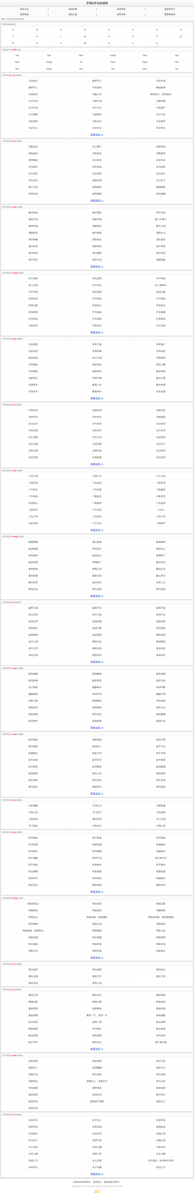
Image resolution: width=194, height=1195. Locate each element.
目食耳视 (97, 1127)
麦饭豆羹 (97, 180)
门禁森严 (161, 523)
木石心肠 (33, 1154)
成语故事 (72, 9)
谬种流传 (33, 983)
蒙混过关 (161, 569)
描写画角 (33, 746)
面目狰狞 (33, 721)
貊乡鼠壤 (161, 1028)
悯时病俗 (97, 885)
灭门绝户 (97, 812)
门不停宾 (97, 510)
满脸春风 (33, 233)
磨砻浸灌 (33, 1008)
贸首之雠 (161, 364)
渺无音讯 (97, 780)
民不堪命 (33, 864)
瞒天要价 (97, 212)
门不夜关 (33, 489)
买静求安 (161, 146)
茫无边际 (97, 312)
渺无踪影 (161, 787)
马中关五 (97, 107)
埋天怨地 (97, 167)
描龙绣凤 (33, 773)
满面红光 (161, 233)
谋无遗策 (97, 1074)
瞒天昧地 (33, 212)
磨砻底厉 (161, 1002)
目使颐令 (33, 1133)
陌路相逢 (97, 1035)
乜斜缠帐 (33, 805)
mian (113, 62)
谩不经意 (33, 259)
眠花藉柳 (33, 674)
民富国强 (97, 871)
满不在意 (161, 212)
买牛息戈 (33, 180)
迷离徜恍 (33, 635)
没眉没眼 (97, 444)
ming (49, 69)
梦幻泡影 (161, 589)
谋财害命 (33, 1081)
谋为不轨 (161, 1081)
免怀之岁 (161, 707)
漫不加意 (161, 246)
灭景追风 (33, 819)
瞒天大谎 (161, 226)
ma (17, 55)
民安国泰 (161, 838)
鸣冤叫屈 (161, 944)
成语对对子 (169, 9)
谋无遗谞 (161, 1074)
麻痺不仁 (33, 87)
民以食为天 (161, 858)
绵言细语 (161, 700)
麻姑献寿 (161, 87)
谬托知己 (161, 969)
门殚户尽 (97, 476)
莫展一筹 (97, 1022)
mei (177, 55)
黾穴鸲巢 (97, 838)
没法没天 (33, 423)
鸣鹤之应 (33, 951)
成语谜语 (24, 14)
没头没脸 (33, 444)
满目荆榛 (33, 239)
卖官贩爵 (161, 194)
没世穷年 (97, 417)
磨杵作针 (97, 995)
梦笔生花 (33, 589)
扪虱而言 (161, 496)
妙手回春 (33, 760)
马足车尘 (33, 128)
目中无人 (97, 1120)
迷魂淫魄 (161, 621)
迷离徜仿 (33, 628)
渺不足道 (161, 780)
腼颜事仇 (97, 687)
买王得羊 (97, 160)
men (17, 62)
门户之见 (97, 523)
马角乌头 (97, 121)
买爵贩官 (161, 153)
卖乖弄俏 (33, 194)
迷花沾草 (33, 621)
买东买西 (97, 173)
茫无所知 (33, 319)
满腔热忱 (97, 246)
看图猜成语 (169, 14)
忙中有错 (161, 278)
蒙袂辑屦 (33, 575)
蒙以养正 (161, 575)
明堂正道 (97, 924)
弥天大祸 (97, 614)
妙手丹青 (161, 753)
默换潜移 (33, 1028)
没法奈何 (161, 423)
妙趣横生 (33, 753)
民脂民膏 (161, 871)
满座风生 (97, 239)
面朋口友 (161, 721)
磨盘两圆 (33, 1015)
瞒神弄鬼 (33, 226)
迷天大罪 (33, 648)
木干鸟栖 (97, 1167)
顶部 (97, 1191)
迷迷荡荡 (97, 635)
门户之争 (161, 476)
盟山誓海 (97, 542)
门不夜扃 (33, 496)
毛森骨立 (33, 378)
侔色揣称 (33, 1088)
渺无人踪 (97, 773)
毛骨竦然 (161, 358)
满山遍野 (97, 253)
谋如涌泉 (97, 1061)
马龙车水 (97, 128)
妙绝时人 (97, 746)
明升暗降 (33, 924)
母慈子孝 (97, 1154)
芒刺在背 (33, 325)
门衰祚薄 (161, 483)
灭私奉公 (97, 826)
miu (81, 69)
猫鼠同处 (97, 364)
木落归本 (161, 1147)
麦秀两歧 (97, 187)
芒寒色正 (97, 325)
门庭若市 (33, 510)
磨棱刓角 (33, 1002)
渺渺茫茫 (97, 787)
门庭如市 (97, 496)
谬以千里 (161, 976)
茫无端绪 (161, 312)
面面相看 (97, 721)
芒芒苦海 (33, 292)
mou (145, 69)
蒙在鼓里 (33, 582)
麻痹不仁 (97, 81)
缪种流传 (97, 1088)
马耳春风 (97, 87)
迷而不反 (161, 614)
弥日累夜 (161, 628)
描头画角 (33, 780)
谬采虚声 (33, 969)
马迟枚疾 (161, 121)
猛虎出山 (161, 548)
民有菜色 (97, 878)
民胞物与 (161, 851)
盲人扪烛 (33, 285)
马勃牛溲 (97, 101)
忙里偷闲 (161, 319)
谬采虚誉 (97, 969)
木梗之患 (161, 1140)
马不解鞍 (33, 114)
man (81, 55)
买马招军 (161, 167)
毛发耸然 (33, 351)
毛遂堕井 (33, 384)
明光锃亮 (97, 903)
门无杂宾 (97, 516)
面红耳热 (161, 680)
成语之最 (72, 14)
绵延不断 (33, 700)
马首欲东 (33, 94)
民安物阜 (33, 838)
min (17, 69)
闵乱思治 (33, 885)
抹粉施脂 (161, 1015)
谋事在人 (33, 1067)
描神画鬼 (161, 773)
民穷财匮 (97, 851)
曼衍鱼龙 (33, 246)
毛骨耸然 (161, 351)
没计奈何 (161, 430)
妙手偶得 (161, 760)
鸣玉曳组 (33, 944)
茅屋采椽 (97, 351)
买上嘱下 (97, 146)
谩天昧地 (33, 253)
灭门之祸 (161, 819)
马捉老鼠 (33, 121)
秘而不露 (33, 608)
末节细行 (97, 1028)
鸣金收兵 (161, 951)
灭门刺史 (33, 826)
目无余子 (33, 1140)
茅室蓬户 (161, 344)
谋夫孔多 (161, 1061)
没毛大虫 (97, 437)
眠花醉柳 (97, 674)
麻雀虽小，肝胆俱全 (160, 94)
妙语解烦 (97, 766)
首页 (3, 19)
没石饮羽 (161, 457)
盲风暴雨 (97, 292)
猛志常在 (97, 582)
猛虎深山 (97, 555)
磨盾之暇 (97, 1002)
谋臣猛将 (161, 1088)
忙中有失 (97, 285)
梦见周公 (97, 548)
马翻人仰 (97, 94)
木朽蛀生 (33, 1167)
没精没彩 (161, 410)
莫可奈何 (161, 1035)
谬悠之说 (97, 983)
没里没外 (97, 430)
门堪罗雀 (33, 483)
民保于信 (97, 858)
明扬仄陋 (33, 937)
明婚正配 (161, 903)
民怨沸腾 (33, 871)
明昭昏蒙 (97, 930)
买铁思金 (97, 153)
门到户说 (161, 516)
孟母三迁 (161, 582)
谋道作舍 (97, 1094)
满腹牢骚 (97, 219)
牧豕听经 (33, 1127)
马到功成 (161, 81)
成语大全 (24, 9)
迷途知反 (161, 655)
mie (177, 62)
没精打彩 (97, 450)
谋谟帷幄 (97, 1067)
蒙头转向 (161, 562)
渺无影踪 (33, 787)
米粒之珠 (33, 655)
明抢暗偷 (33, 910)
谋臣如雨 (33, 1094)
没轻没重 (33, 450)
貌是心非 (97, 384)
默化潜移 (161, 1022)
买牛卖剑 (33, 173)
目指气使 (97, 1140)
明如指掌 (97, 910)
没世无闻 (33, 430)
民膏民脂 (97, 844)
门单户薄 (33, 476)
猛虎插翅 (33, 548)
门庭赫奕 (161, 489)
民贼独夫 (161, 878)
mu (176, 69)
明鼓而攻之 (33, 903)
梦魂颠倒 (161, 542)
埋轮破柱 (33, 153)
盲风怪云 (97, 305)
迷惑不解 (97, 628)
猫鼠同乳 (97, 371)
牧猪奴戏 (161, 1127)
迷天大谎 (33, 641)
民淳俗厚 (33, 844)
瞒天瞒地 (97, 233)
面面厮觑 (161, 714)
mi (81, 62)
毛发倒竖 (33, 344)
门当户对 (33, 516)
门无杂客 (97, 489)
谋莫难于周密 (97, 1101)
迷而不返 (161, 608)
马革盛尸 (161, 107)
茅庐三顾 (97, 344)
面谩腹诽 (97, 700)
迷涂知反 (161, 648)
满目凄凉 (161, 239)
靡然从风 (97, 641)
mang (113, 55)
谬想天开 (97, 976)
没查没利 (33, 410)
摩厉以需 (33, 995)
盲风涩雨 (97, 278)
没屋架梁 (97, 457)
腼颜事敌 (33, 694)
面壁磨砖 (97, 707)
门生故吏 (161, 503)
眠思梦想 (97, 680)
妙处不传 (97, 753)
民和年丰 (33, 878)
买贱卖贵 (33, 146)
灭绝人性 (33, 812)
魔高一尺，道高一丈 (97, 1015)
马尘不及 (161, 114)
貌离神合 (97, 391)
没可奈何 (97, 423)
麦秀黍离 (97, 194)
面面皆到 (33, 707)
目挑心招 (161, 1133)
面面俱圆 (33, 714)
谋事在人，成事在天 (97, 1081)
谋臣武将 (33, 1061)
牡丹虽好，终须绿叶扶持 (161, 1160)
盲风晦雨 (33, 312)
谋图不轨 (33, 1074)
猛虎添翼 (33, 562)
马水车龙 (33, 101)
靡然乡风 (97, 648)
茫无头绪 (161, 325)
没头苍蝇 (33, 437)
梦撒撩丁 (97, 562)
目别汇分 (161, 1167)
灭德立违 (161, 826)
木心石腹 (97, 1160)
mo (113, 69)
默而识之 (97, 1042)
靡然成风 (161, 635)
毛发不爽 (97, 378)
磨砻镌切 (97, 1008)
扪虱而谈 (33, 523)
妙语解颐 (161, 766)
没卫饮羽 (161, 450)
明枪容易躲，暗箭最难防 (161, 917)
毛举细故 (33, 371)
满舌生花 (97, 259)
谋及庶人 (161, 1101)
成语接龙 (121, 9)
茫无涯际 (97, 319)
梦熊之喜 (97, 569)
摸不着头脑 (161, 1042)
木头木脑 (161, 1154)
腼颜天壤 (161, 694)
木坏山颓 (97, 1147)
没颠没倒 (97, 410)
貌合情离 (161, 371)
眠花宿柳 (161, 674)
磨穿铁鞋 (161, 995)
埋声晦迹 (33, 160)
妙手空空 (97, 760)
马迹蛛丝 (97, 114)
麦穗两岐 (161, 187)
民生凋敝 (33, 858)
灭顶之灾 (97, 805)
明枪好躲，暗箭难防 (97, 917)
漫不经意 (161, 253)
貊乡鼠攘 (33, 1035)
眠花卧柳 (33, 680)
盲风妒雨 (33, 298)
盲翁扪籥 (161, 292)
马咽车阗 (161, 101)
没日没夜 (33, 457)
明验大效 (161, 930)
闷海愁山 (33, 503)
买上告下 (161, 180)
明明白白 (33, 917)
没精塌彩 (161, 417)
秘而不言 (97, 608)
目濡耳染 (161, 1120)
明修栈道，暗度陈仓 (33, 930)
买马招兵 (33, 167)
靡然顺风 (161, 641)
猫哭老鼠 (33, 358)
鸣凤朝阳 (161, 937)
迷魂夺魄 (97, 621)
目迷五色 (33, 1120)
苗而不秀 (161, 739)
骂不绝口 (161, 128)
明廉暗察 (161, 910)
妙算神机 (33, 739)
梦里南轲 (33, 555)
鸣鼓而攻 (97, 944)
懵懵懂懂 (33, 542)
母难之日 (33, 1160)
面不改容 (97, 714)
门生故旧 (97, 483)
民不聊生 (161, 864)
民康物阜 (161, 844)
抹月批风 (33, 1022)
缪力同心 (161, 1094)
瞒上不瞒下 (161, 219)
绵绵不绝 (97, 694)
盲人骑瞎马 (161, 285)
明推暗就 (161, 924)
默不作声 (33, 1042)
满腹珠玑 (97, 226)
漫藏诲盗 (161, 259)
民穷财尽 (33, 851)
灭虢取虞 (161, 805)
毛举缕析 (33, 364)
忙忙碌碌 (33, 278)
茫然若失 (161, 305)
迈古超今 (161, 173)
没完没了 (161, 444)
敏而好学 (161, 885)
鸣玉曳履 (97, 937)
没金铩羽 (161, 437)
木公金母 (33, 1147)
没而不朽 (33, 417)
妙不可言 (161, 746)
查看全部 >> (97, 134)
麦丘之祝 (33, 187)
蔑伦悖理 (97, 819)
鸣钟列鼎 (97, 951)
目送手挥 (97, 1133)
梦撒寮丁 (161, 555)
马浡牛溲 (33, 107)
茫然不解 (33, 305)
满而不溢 (33, 219)
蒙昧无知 (97, 575)
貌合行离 (161, 378)
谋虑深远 (33, 1101)
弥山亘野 (33, 614)
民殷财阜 (97, 864)
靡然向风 (97, 655)
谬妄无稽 (33, 976)
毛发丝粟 (161, 391)
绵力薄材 (33, 687)
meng (49, 62)
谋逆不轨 (33, 1108)
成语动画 (121, 14)
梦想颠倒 (33, 569)
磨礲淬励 (161, 1008)
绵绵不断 (161, 687)
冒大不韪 (97, 358)
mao (145, 55)
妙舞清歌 (97, 739)
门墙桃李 (97, 503)
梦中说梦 (97, 589)
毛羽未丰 (33, 391)
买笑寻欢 (161, 160)
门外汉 (160, 510)
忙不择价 (161, 298)
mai (49, 55)
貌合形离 (161, 384)
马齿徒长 (33, 81)
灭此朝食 (161, 812)
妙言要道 (33, 766)
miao (144, 62)
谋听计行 (161, 1067)
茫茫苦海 (97, 298)
